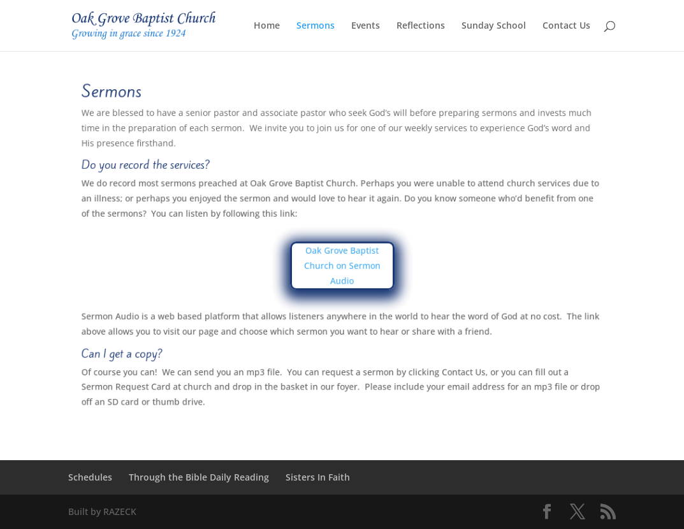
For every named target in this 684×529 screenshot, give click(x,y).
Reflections (421, 26)
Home (267, 26)
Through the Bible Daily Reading (199, 477)
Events (365, 26)
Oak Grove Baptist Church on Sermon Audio (342, 265)
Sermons (315, 26)
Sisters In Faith (318, 477)
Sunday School (494, 26)
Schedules (90, 477)
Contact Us (566, 26)
